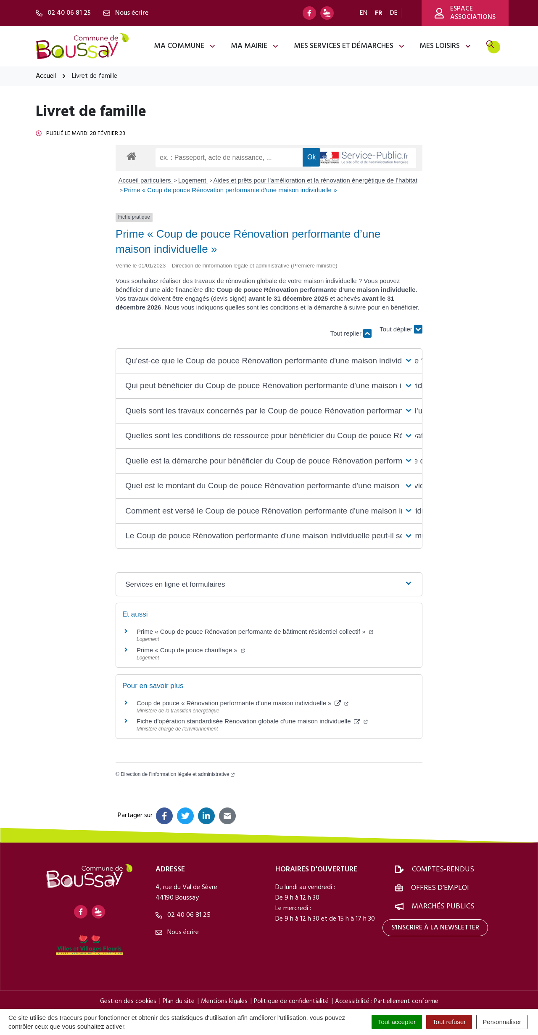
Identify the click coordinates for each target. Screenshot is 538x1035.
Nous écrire (177, 932)
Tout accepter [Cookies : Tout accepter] (397, 1021)
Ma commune (185, 46)
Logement (193, 180)
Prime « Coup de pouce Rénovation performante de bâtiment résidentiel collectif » (255, 631)
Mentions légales (224, 1001)
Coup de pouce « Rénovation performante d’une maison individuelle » (242, 703)
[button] (269, 361)
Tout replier (351, 333)
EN (363, 13)
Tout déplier (401, 329)
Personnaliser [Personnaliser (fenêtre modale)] (502, 1021)
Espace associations (465, 13)
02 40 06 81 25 (183, 915)
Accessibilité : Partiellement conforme (386, 1001)
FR (378, 13)
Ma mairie (255, 46)
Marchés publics (443, 906)
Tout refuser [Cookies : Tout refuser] (449, 1021)
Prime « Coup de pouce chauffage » (191, 650)
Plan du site (179, 1001)
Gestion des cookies (128, 1001)
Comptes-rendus (443, 869)
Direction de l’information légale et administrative (178, 774)
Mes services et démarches (349, 46)
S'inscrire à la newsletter (435, 927)
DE (394, 13)
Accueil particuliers (146, 180)
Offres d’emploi (440, 888)
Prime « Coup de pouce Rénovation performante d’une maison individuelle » (230, 189)
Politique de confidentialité (291, 1001)
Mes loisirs (445, 46)
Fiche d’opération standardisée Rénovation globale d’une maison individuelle (252, 721)
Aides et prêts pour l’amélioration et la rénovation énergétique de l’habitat (315, 180)
